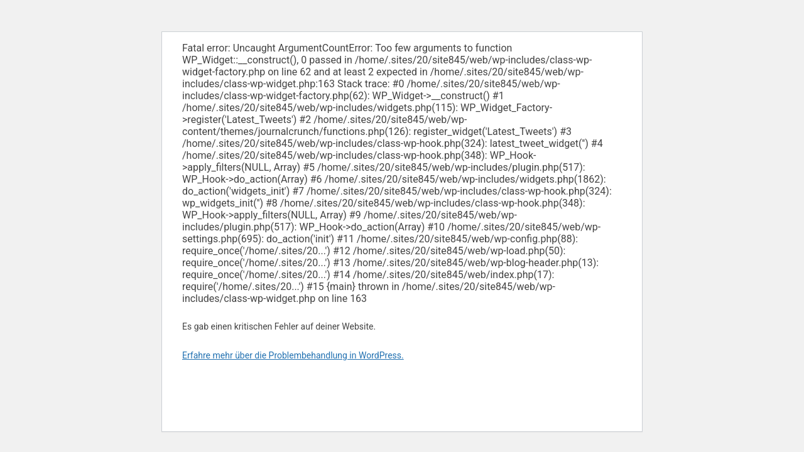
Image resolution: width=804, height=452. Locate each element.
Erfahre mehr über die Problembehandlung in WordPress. (293, 355)
